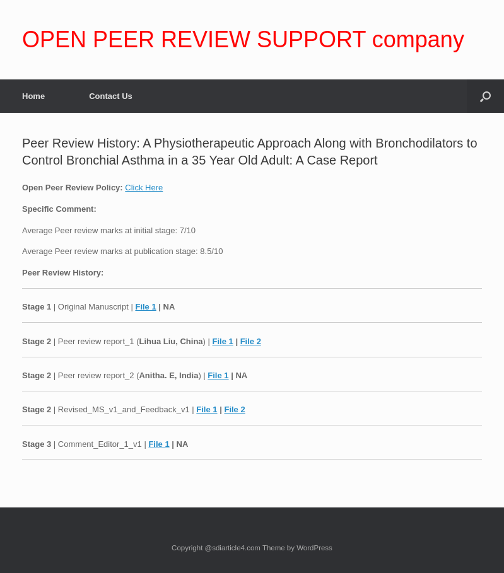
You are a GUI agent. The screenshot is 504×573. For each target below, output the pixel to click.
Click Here (144, 187)
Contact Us (110, 96)
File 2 (250, 341)
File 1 (145, 306)
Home (33, 96)
